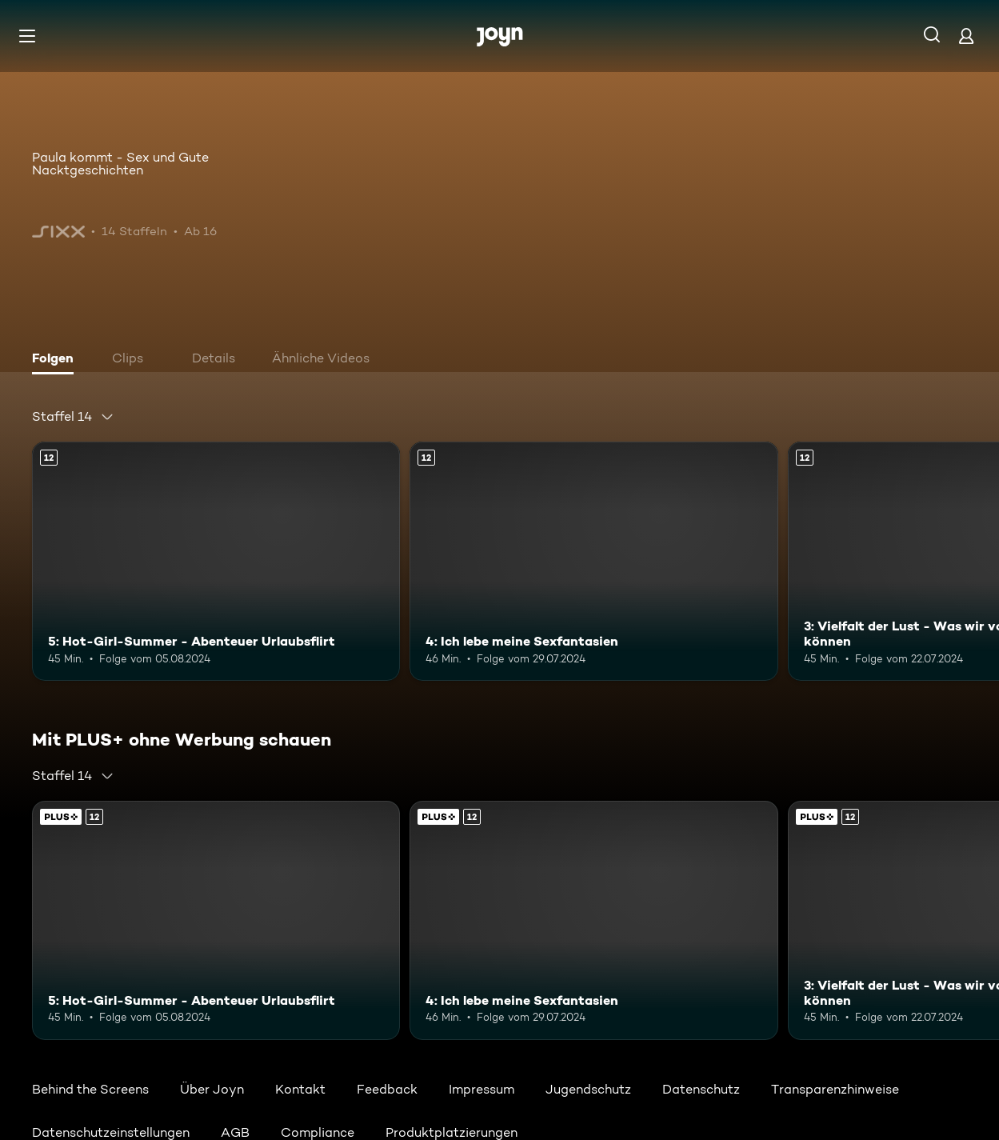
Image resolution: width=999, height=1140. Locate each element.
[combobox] (73, 417)
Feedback (387, 1089)
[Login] (966, 36)
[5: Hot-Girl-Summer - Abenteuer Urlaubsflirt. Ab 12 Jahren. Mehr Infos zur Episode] (216, 561)
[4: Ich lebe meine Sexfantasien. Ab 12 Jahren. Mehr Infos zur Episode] (593, 561)
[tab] (57, 360)
